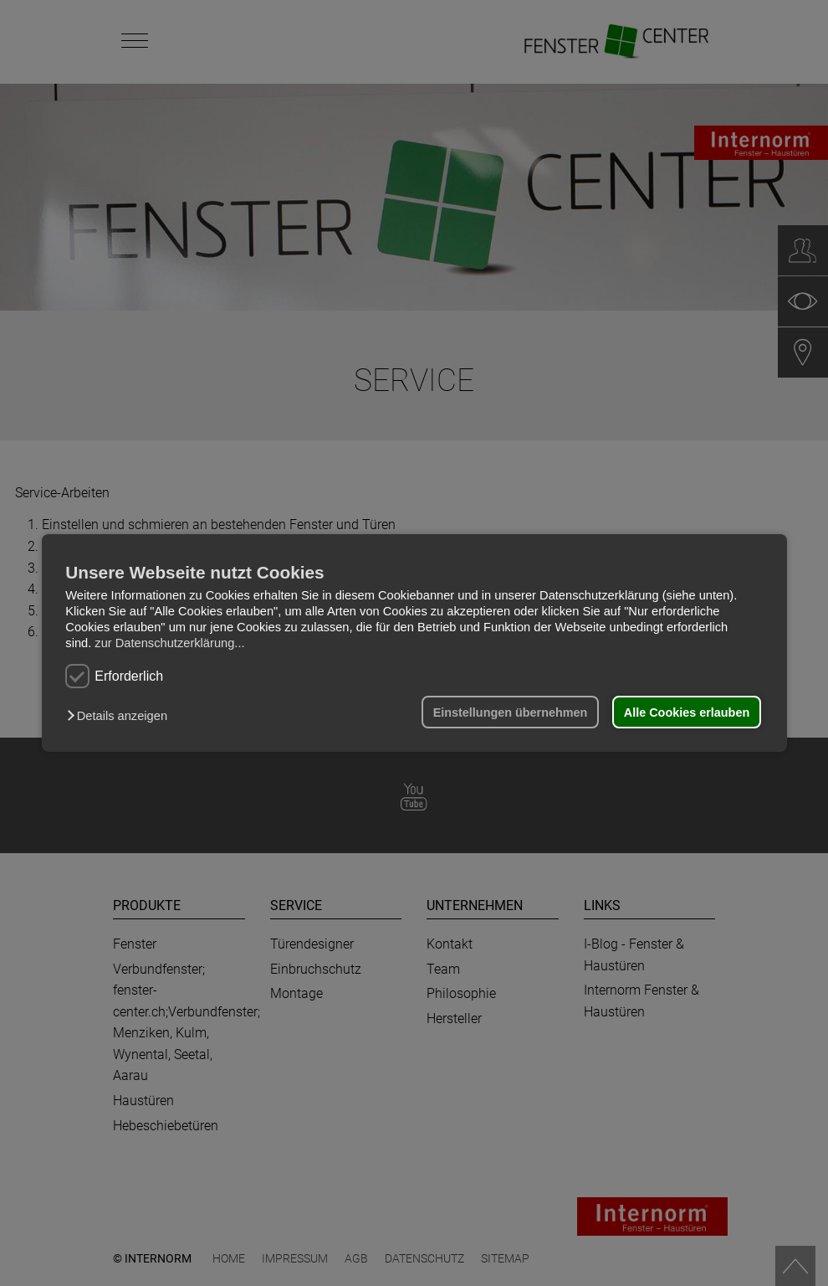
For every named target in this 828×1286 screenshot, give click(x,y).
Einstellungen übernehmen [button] (510, 712)
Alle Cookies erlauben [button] (686, 712)
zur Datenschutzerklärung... (169, 643)
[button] (120, 716)
